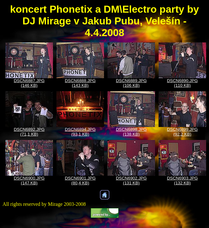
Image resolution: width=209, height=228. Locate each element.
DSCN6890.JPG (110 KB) (182, 83)
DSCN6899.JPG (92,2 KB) (182, 131)
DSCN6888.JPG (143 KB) (80, 83)
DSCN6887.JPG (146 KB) (29, 83)
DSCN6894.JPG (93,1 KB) (80, 131)
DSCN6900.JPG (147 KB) (29, 180)
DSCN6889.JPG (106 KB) (131, 83)
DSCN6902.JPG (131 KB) (131, 180)
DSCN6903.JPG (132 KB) (182, 180)
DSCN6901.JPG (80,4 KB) (80, 180)
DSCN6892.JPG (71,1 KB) (29, 131)
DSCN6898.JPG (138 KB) (131, 131)
